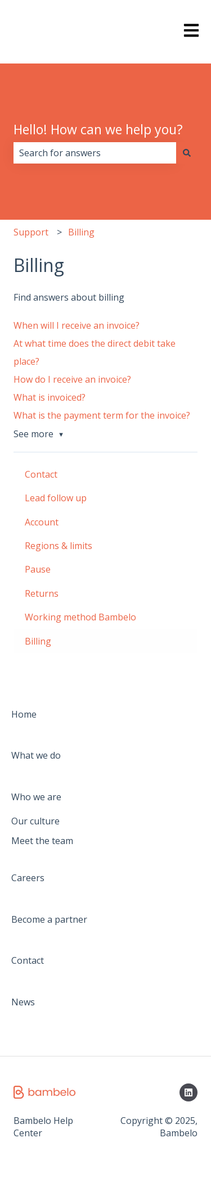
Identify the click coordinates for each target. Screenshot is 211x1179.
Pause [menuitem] (38, 569)
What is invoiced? (50, 397)
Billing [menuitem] (38, 641)
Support (31, 232)
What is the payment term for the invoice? (102, 415)
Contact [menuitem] (41, 474)
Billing (81, 232)
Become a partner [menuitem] (49, 919)
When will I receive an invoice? (77, 325)
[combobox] (95, 153)
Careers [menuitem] (27, 878)
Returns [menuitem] (42, 593)
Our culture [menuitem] (35, 821)
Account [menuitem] (42, 522)
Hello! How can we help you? (98, 129)
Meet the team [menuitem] (42, 841)
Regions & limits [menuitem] (58, 545)
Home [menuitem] (24, 714)
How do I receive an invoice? (72, 379)
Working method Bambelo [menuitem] (80, 617)
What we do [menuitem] (36, 755)
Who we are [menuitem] (36, 797)
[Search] (186, 153)
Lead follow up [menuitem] (56, 498)
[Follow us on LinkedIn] (188, 1092)
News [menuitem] (23, 1002)
